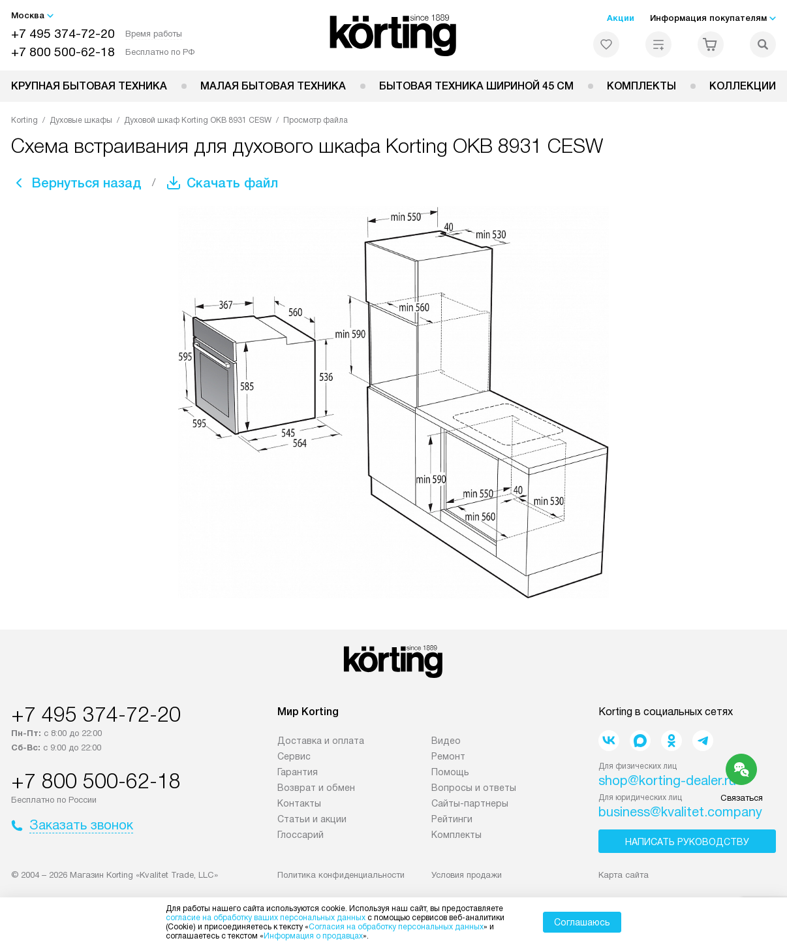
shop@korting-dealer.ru (667, 780)
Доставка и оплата (320, 740)
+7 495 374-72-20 (63, 33)
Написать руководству (687, 842)
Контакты (299, 803)
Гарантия (297, 772)
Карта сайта (623, 875)
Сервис (294, 756)
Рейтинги (451, 819)
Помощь (450, 772)
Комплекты (641, 85)
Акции (620, 18)
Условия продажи (466, 875)
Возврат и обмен (316, 787)
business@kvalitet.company (680, 812)
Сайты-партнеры (469, 803)
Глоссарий (300, 834)
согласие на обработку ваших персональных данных (265, 917)
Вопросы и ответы (473, 787)
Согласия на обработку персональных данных (396, 926)
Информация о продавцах (313, 935)
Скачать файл (232, 183)
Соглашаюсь (582, 922)
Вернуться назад (87, 183)
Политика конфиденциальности (341, 875)
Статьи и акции (312, 819)
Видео (446, 740)
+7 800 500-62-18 (63, 52)
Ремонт (448, 756)
